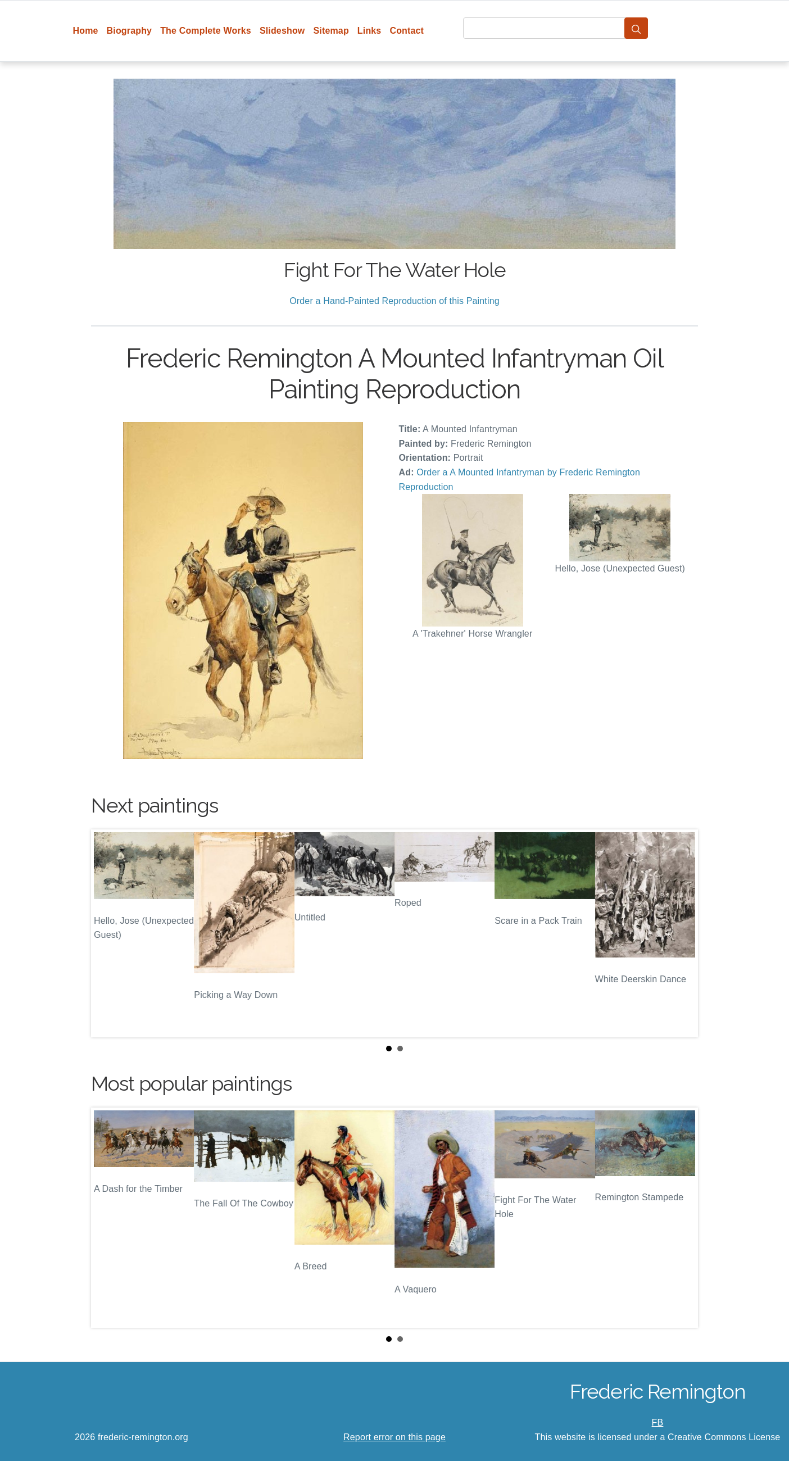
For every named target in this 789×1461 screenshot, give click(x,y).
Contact (406, 30)
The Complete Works (205, 30)
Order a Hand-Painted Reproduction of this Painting (394, 301)
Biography (129, 30)
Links (369, 30)
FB (658, 1422)
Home (85, 30)
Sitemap (330, 30)
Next (681, 933)
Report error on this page (394, 1437)
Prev (108, 933)
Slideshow (282, 30)
